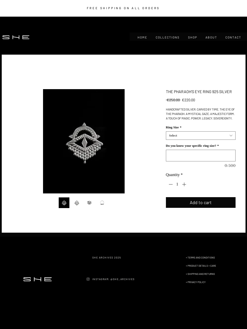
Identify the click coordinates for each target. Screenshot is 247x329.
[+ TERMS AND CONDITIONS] (209, 258)
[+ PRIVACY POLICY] (209, 282)
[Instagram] (88, 279)
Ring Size (174, 127)
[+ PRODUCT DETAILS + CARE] (209, 266)
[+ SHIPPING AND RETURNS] (209, 274)
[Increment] (184, 184)
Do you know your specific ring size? (192, 145)
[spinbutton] (177, 184)
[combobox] (201, 135)
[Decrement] (170, 184)
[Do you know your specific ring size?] (200, 155)
